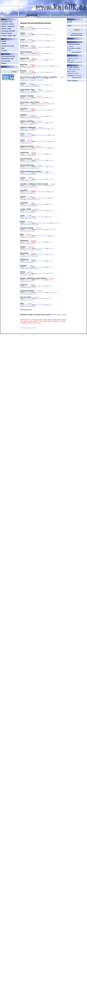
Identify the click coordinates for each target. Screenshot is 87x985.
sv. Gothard (70, 46)
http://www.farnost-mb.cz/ (27, 67)
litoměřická (28, 28)
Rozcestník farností (8, 56)
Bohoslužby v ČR (7, 58)
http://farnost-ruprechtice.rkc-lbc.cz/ (30, 168)
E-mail (69, 21)
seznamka (43, 16)
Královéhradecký (53, 292)
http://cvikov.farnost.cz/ (26, 42)
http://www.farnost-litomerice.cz (29, 187)
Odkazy (4, 63)
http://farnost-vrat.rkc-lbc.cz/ (28, 174)
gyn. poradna (68, 16)
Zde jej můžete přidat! (59, 314)
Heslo (69, 25)
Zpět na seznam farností (28, 328)
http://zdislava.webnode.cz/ (27, 130)
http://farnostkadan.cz (26, 143)
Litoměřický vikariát (41, 72)
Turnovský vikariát (41, 34)
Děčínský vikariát (40, 53)
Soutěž (3, 41)
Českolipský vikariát (41, 40)
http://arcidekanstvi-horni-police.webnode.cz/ (33, 105)
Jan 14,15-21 (78, 75)
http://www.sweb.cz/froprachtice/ (29, 256)
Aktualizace (29, 26)
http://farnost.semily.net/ (27, 275)
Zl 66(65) (73, 71)
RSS (2, 48)
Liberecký (51, 34)
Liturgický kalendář (8, 31)
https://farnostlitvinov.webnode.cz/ (30, 199)
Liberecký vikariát (40, 59)
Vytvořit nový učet (77, 33)
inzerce (56, 16)
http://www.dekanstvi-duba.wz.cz (29, 92)
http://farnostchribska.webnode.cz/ (30, 117)
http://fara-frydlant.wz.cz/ (27, 99)
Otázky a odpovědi (7, 26)
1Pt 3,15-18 (75, 73)
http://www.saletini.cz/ (26, 36)
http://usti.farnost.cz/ (26, 300)
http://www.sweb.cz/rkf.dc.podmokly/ (30, 55)
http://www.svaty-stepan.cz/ (28, 193)
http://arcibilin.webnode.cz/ (27, 29)
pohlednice (81, 16)
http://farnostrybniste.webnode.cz (29, 268)
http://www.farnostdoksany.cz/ (28, 73)
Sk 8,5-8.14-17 (76, 69)
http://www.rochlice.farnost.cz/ (28, 161)
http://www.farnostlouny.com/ (28, 218)
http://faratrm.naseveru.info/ (28, 287)
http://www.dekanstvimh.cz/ (28, 231)
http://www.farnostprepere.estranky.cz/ (31, 249)
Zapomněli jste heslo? (76, 35)
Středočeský (56, 66)
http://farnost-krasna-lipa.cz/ (28, 155)
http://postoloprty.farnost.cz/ (28, 243)
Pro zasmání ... (6, 61)
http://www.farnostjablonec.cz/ (28, 124)
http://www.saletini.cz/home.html (29, 224)
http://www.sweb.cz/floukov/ (28, 212)
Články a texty (6, 28)
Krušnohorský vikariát (42, 110)
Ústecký (50, 28)
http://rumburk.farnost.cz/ (27, 262)
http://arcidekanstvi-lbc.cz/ (27, 180)
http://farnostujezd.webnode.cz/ (29, 293)
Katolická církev (7, 21)
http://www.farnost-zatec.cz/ (28, 306)
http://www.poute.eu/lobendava (29, 205)
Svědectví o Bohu (7, 24)
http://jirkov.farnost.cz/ (26, 136)
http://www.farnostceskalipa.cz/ (29, 48)
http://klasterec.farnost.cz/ (27, 149)
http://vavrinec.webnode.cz (27, 61)
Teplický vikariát (40, 28)
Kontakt (4, 50)
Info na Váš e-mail (7, 46)
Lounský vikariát (40, 216)
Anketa (3, 43)
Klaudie (69, 50)
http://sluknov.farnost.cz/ (27, 281)
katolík (31, 16)
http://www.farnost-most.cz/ (28, 237)
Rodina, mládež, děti (8, 35)
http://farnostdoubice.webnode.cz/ (29, 86)
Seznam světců (6, 33)
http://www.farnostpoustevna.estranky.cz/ (32, 80)
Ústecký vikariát (40, 286)
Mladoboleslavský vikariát (43, 66)
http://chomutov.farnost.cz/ (27, 111)
